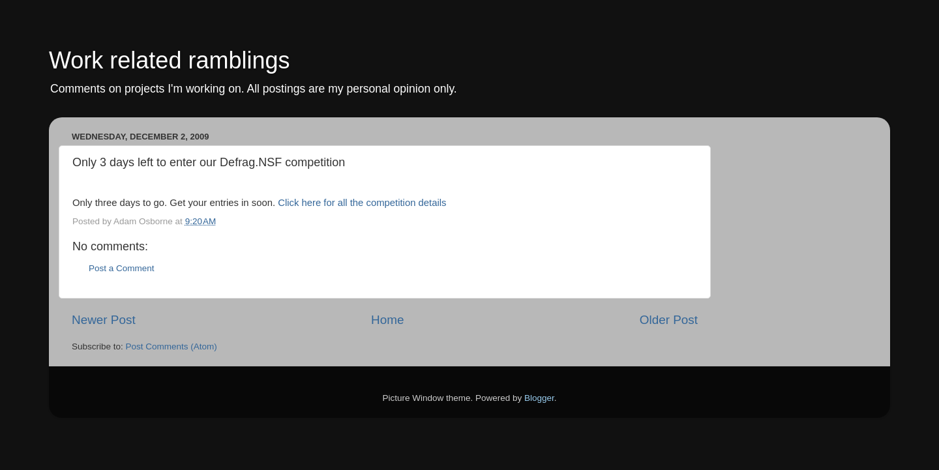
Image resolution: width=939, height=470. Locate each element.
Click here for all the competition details (362, 203)
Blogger (539, 398)
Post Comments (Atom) (171, 346)
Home (387, 320)
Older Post (669, 320)
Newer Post (104, 320)
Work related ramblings (169, 60)
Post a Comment (122, 268)
